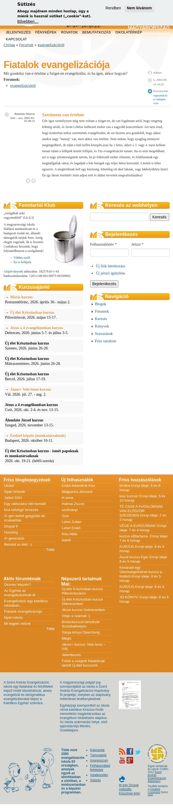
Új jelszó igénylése (110, 273)
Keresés (101, 319)
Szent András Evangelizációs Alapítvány (157, 777)
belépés (161, 99)
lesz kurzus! (128, 496)
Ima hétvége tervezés (21, 510)
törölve (124, 486)
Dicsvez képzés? (17, 584)
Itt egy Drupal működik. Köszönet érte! (129, 786)
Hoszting (11, 532)
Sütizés (95, 780)
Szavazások (104, 334)
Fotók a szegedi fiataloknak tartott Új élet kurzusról (83, 663)
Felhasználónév (103, 244)
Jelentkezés (18, 32)
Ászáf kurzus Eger (134, 557)
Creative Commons (154, 791)
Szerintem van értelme (63, 114)
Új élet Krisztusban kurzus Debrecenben (82, 601)
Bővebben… (27, 21)
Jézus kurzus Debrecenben (83, 610)
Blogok (100, 304)
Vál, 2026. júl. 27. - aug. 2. (43, 391)
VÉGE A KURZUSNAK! (137, 526)
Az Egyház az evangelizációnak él (19, 592)
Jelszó (137, 244)
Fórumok (26, 45)
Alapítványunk (13, 271)
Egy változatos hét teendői (25, 504)
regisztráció (160, 95)
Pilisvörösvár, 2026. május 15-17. (43, 315)
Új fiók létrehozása (110, 266)
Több (50, 550)
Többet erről (21, 258)
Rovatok (69, 32)
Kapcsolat (16, 39)
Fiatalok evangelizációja (23, 611)
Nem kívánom (139, 8)
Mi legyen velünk (17, 623)
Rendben (113, 8)
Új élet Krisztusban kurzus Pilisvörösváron (82, 591)
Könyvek (102, 326)
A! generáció (14, 538)
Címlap (9, 45)
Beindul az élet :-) (18, 544)
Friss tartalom (105, 341)
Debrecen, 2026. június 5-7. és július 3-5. (43, 330)
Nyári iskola (13, 617)
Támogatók (98, 755)
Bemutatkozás (96, 32)
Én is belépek (22, 262)
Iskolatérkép (128, 32)
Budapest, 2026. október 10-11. (43, 438)
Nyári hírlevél (14, 492)
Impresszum (99, 760)
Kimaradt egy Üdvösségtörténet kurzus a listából (140, 571)
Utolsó (9, 486)
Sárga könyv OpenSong (81, 632)
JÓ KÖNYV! (128, 597)
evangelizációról (51, 45)
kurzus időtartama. (134, 536)
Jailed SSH (13, 498)
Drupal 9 (11, 526)
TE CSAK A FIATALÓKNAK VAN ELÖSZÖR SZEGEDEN (141, 510)
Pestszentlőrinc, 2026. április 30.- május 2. (43, 299)
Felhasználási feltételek (100, 768)
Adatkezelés (99, 775)
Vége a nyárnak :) (76, 616)
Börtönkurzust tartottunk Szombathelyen (81, 624)
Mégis (66, 638)
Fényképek (46, 32)
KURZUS (126, 547)
